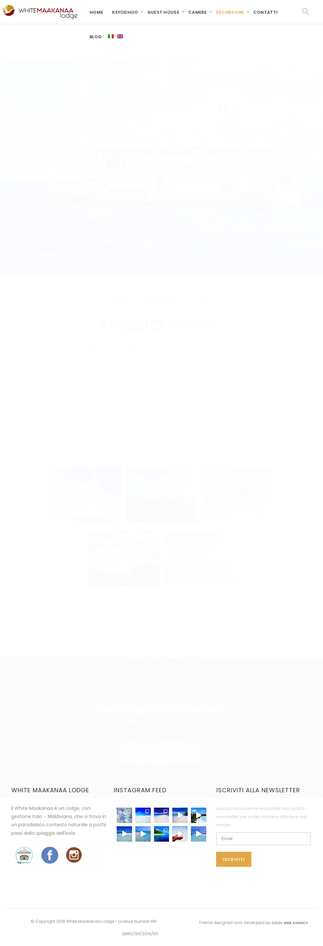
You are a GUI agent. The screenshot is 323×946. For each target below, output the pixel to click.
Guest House (163, 12)
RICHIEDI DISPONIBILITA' (160, 735)
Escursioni (230, 12)
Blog (96, 37)
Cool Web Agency (289, 922)
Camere (197, 12)
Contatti (265, 12)
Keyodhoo (125, 12)
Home (96, 12)
